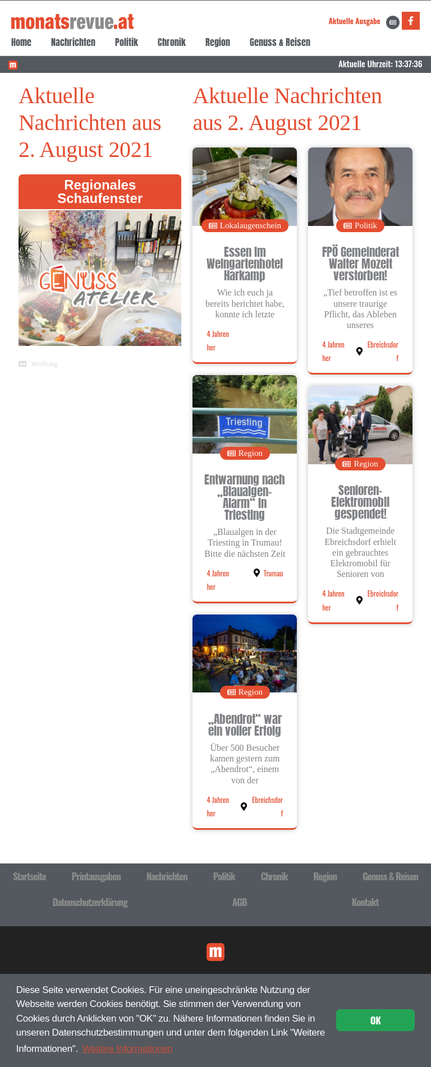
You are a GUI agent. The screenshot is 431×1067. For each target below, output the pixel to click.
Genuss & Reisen (280, 42)
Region (217, 42)
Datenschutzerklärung (90, 902)
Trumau (273, 573)
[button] (244, 225)
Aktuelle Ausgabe (354, 20)
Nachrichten (73, 42)
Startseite (29, 876)
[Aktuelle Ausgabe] (393, 22)
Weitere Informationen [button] (127, 1048)
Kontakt (365, 902)
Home (21, 42)
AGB (239, 902)
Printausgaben (96, 876)
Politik (126, 42)
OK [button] (375, 1020)
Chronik (172, 42)
